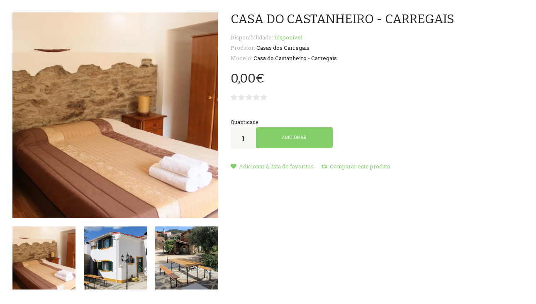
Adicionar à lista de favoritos (272, 166)
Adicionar (294, 137)
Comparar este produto (355, 166)
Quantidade (244, 122)
